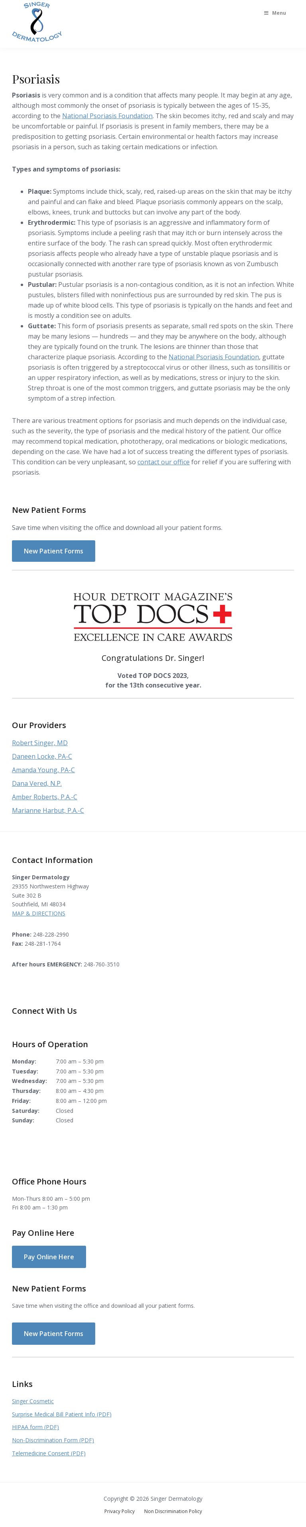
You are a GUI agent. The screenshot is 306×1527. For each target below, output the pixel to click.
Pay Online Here (49, 1256)
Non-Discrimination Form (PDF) (53, 1440)
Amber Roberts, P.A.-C (44, 797)
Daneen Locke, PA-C (42, 756)
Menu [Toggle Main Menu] (274, 13)
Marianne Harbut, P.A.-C (48, 810)
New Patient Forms (53, 551)
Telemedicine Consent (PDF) (49, 1453)
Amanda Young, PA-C (43, 769)
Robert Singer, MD (40, 742)
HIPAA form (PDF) (35, 1427)
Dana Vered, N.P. (37, 783)
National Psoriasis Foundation (107, 115)
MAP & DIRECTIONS (38, 913)
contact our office (163, 462)
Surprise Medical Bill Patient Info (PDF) (62, 1414)
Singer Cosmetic (33, 1401)
